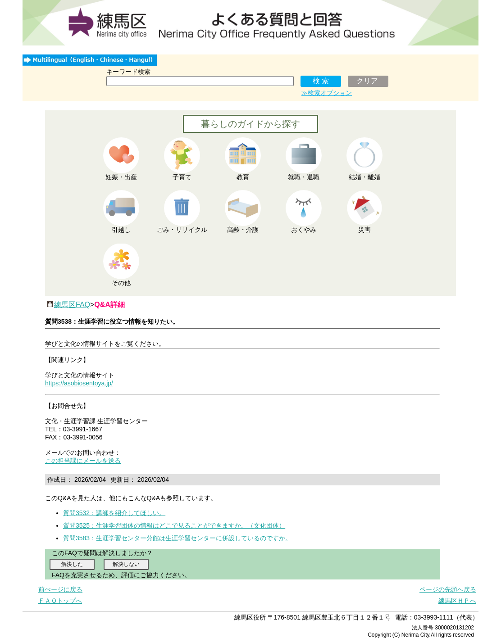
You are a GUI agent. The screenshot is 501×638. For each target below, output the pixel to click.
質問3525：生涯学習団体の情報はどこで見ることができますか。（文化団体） (174, 525)
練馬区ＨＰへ (457, 600)
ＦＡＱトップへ (60, 600)
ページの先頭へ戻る (447, 589)
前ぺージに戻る (60, 589)
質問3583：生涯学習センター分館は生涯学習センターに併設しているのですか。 (177, 538)
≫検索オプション (326, 92)
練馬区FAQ (72, 304)
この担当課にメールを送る (83, 460)
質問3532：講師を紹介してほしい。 (114, 512)
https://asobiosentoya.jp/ (79, 383)
